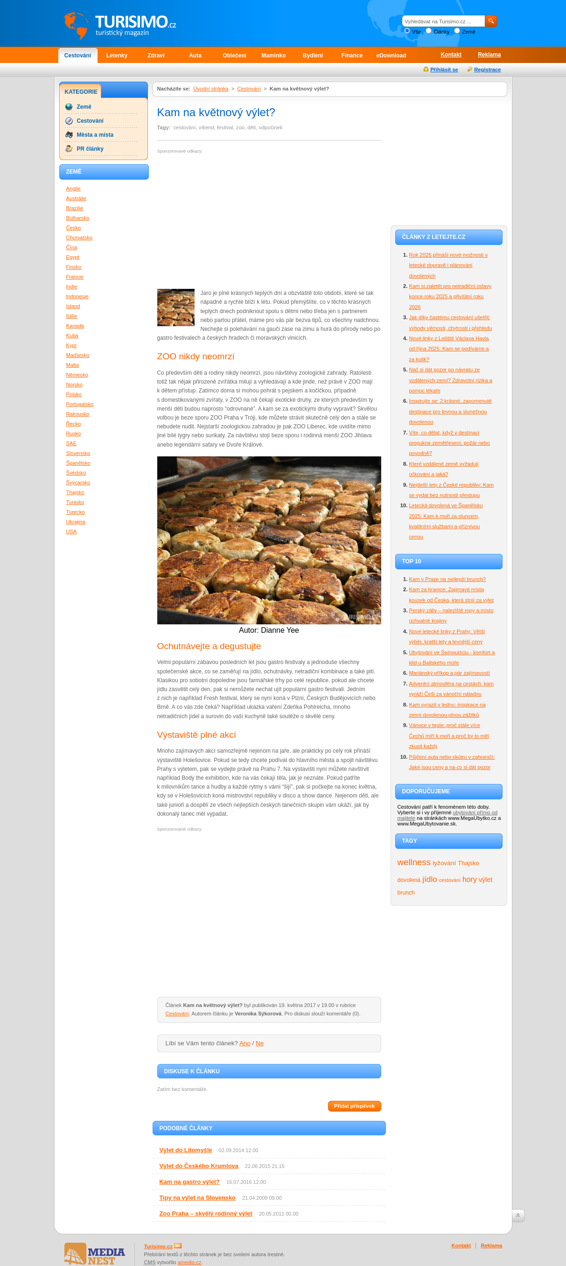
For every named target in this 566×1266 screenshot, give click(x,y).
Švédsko (76, 473)
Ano (245, 1043)
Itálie (71, 316)
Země (468, 32)
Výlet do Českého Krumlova (199, 1165)
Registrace (487, 69)
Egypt (73, 257)
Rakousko (78, 414)
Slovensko (78, 453)
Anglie (73, 188)
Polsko (74, 394)
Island (73, 306)
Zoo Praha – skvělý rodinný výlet (206, 1213)
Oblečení (234, 55)
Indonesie (77, 296)
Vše (416, 32)
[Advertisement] (235, 221)
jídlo (429, 879)
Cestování (77, 55)
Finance (352, 55)
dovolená (409, 880)
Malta (72, 365)
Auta (195, 55)
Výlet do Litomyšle (186, 1150)
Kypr (71, 345)
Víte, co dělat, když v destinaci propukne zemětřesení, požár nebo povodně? (449, 443)
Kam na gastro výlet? (190, 1181)
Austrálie (76, 198)
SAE (71, 443)
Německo (77, 375)
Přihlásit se (444, 69)
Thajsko (468, 863)
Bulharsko (78, 218)
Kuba (72, 335)
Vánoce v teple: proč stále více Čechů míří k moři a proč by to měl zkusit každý (449, 735)
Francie (75, 277)
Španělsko (78, 463)
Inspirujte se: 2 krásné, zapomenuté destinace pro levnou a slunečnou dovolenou (450, 411)
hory (469, 879)
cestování (450, 880)
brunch (406, 892)
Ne (260, 1043)
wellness (414, 862)
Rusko (73, 433)
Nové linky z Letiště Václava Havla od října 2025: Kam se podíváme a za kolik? (449, 349)
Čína (71, 247)
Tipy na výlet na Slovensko (198, 1197)
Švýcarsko (78, 482)
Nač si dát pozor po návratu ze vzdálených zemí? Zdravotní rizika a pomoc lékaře (450, 380)
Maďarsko (78, 355)
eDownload (391, 55)
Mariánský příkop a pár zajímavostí (449, 673)
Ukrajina (75, 522)
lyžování (444, 863)
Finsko (74, 267)
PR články (90, 149)
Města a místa (95, 135)
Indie (71, 286)
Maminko (273, 55)
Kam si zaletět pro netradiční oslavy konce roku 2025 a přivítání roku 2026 (450, 296)
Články (441, 32)
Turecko (75, 512)
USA (71, 531)
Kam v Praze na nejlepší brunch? (447, 579)
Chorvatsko (79, 237)
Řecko (73, 424)
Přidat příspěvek (354, 1106)
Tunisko (75, 502)
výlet (486, 879)
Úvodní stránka (210, 88)
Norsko (74, 384)
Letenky (116, 55)
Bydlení (313, 55)
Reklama (489, 54)
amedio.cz (190, 1262)
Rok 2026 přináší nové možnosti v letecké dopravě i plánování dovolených (448, 265)
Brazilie (75, 208)
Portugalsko (80, 404)
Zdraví (155, 55)
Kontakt (450, 54)
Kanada (75, 326)
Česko (73, 228)
